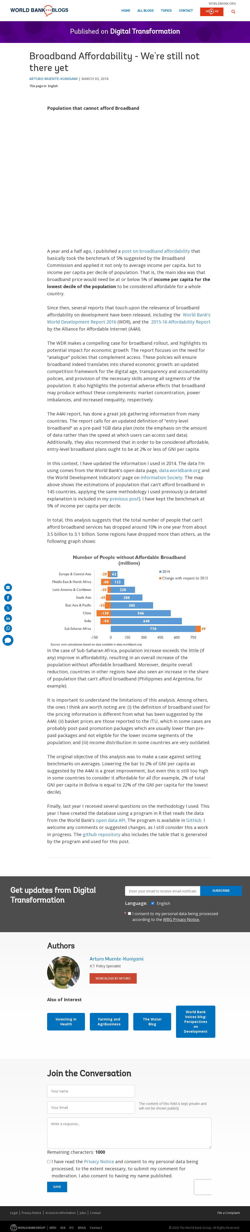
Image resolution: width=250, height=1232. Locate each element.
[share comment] (7, 640)
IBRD (52, 1228)
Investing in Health (66, 1021)
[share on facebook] (8, 598)
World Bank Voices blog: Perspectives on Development (196, 1022)
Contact (186, 10)
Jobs (83, 1213)
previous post (124, 499)
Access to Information (60, 1213)
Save (57, 1187)
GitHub (193, 820)
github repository (101, 834)
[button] (233, 12)
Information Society (161, 477)
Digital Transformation (145, 32)
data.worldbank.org (179, 470)
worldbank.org (222, 3)
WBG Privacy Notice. (181, 919)
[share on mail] (8, 587)
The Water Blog (152, 1021)
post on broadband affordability (156, 251)
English (53, 86)
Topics (166, 10)
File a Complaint (229, 1213)
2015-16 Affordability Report (180, 322)
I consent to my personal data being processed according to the (175, 916)
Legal (14, 1213)
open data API (110, 820)
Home (125, 10)
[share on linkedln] (8, 618)
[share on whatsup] (8, 628)
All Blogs (145, 10)
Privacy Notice (99, 1161)
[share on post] (8, 608)
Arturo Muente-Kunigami (53, 79)
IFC (71, 1228)
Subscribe (221, 890)
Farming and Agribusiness (109, 1021)
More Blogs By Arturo (113, 978)
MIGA (82, 1228)
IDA (62, 1228)
